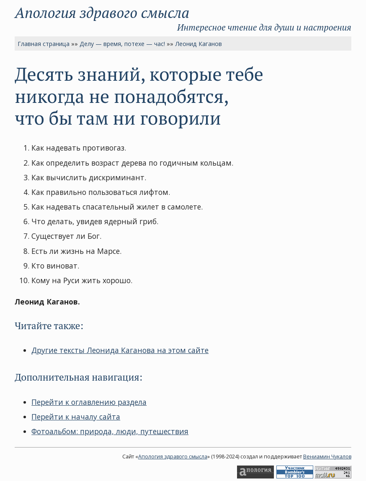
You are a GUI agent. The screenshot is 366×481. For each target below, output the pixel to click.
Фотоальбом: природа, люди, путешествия (109, 431)
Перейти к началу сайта (75, 417)
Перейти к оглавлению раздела (89, 402)
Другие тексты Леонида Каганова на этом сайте (120, 350)
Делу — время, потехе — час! (122, 44)
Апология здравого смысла (102, 12)
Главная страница (44, 44)
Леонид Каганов (198, 44)
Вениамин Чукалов (327, 456)
